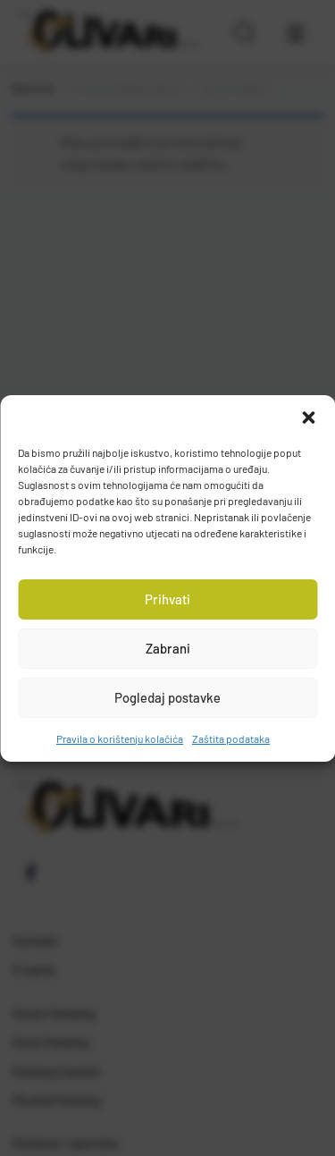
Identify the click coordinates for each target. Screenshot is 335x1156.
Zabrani (168, 648)
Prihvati (167, 599)
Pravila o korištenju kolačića (119, 738)
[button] (308, 417)
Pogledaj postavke (167, 697)
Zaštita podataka (231, 738)
